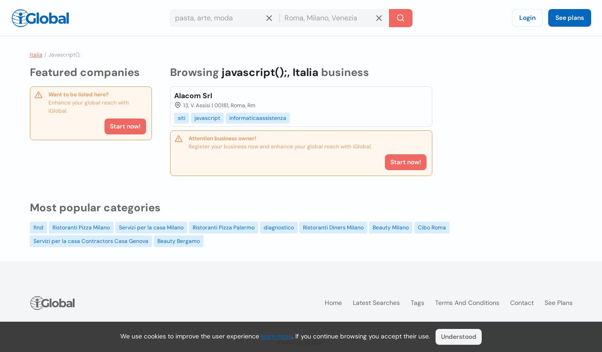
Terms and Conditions (467, 303)
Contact (522, 303)
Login (527, 18)
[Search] (400, 18)
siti (181, 118)
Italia (36, 54)
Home (333, 303)
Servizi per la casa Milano (151, 227)
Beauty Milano (391, 227)
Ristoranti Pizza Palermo (224, 227)
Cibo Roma (432, 227)
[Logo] (40, 18)
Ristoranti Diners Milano (333, 227)
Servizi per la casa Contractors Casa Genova (90, 241)
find (38, 227)
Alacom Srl (193, 95)
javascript (207, 118)
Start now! (125, 126)
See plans (569, 18)
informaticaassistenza (257, 118)
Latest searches (376, 303)
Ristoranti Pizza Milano (81, 227)
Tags (417, 303)
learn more (276, 336)
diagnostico (279, 227)
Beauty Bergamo (178, 241)
